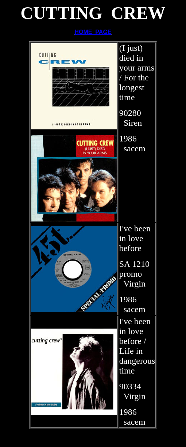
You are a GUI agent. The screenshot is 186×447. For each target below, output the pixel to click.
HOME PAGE (92, 32)
